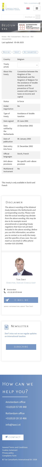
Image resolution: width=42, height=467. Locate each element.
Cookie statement (9, 450)
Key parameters (14, 37)
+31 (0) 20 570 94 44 (14, 292)
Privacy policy (8, 453)
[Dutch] (28, 8)
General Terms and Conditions (15, 447)
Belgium (6, 52)
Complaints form (9, 455)
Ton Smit (18, 306)
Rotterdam (12, 413)
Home (4, 37)
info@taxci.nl (13, 424)
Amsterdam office (15, 402)
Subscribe (21, 347)
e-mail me (21, 300)
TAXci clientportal (31, 3)
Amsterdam (11, 289)
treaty (16, 52)
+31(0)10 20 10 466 (16, 418)
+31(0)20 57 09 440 (16, 407)
